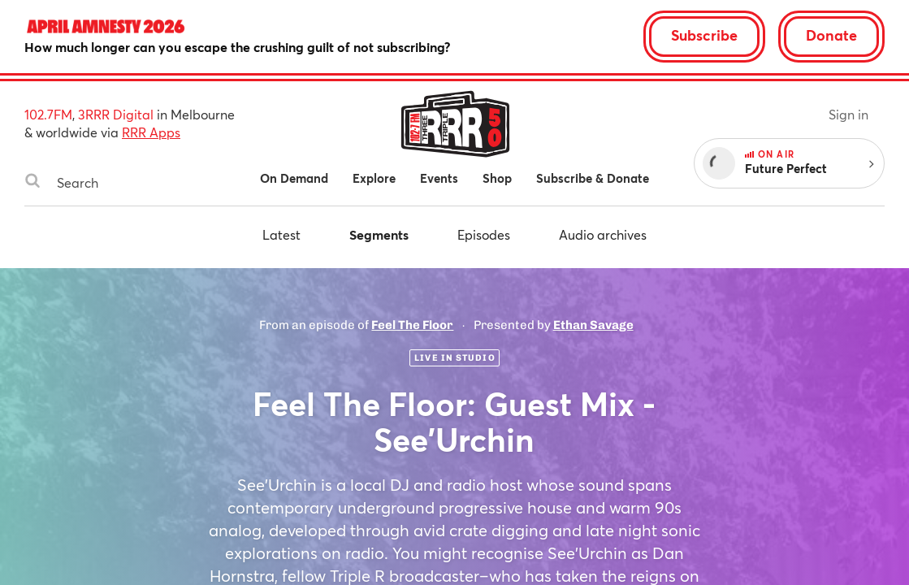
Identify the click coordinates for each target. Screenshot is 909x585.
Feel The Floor (412, 325)
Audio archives (603, 234)
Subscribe (704, 35)
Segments (379, 234)
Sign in (848, 114)
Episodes (483, 234)
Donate (831, 35)
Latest (281, 234)
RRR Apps (151, 132)
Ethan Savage (593, 325)
